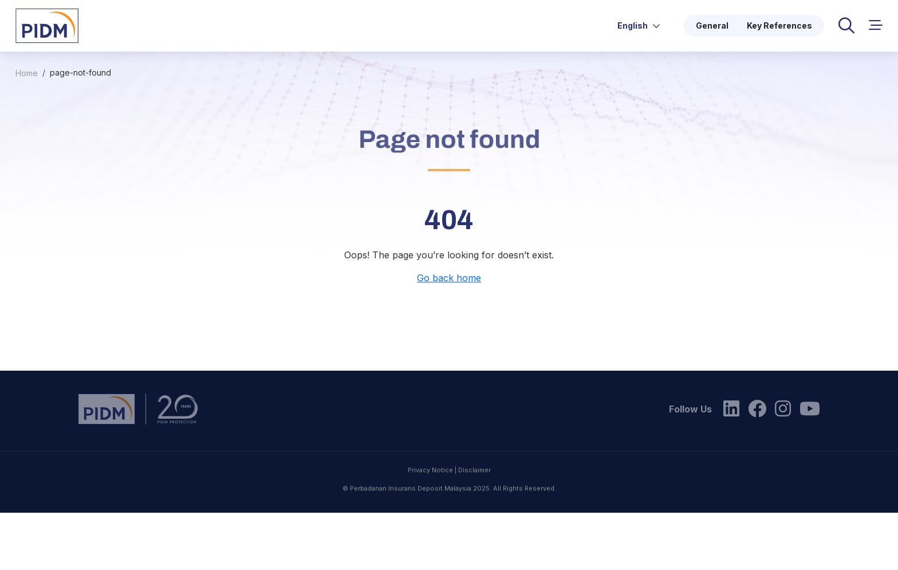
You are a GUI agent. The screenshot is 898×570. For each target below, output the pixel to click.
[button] (876, 25)
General (712, 25)
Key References (779, 25)
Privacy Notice (430, 495)
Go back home (449, 278)
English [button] (638, 25)
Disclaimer (474, 495)
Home (26, 73)
